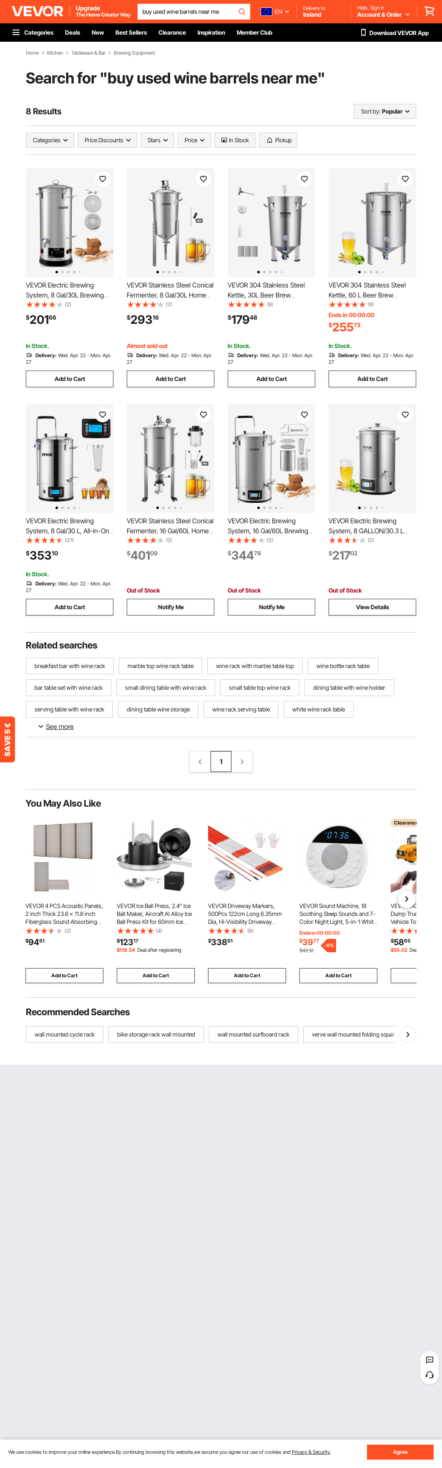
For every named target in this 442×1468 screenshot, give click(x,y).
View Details (372, 606)
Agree (400, 1452)
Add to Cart (70, 378)
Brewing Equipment (134, 53)
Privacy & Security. (311, 1452)
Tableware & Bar (88, 53)
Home (32, 53)
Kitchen (55, 53)
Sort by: (370, 111)
